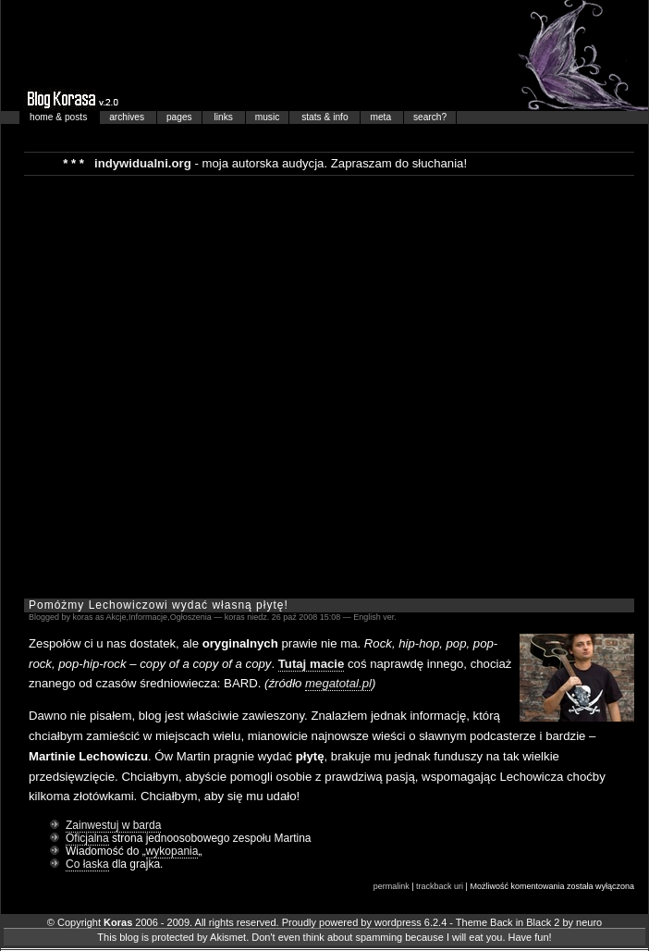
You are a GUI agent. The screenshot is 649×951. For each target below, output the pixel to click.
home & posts (60, 117)
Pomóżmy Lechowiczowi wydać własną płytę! (158, 605)
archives (128, 117)
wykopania (172, 851)
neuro (589, 922)
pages (179, 117)
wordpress (398, 922)
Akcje (116, 617)
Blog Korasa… (324, 55)
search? (430, 117)
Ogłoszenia (191, 617)
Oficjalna (87, 838)
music (267, 117)
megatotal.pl (338, 683)
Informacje (148, 617)
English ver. (375, 617)
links (225, 117)
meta (381, 117)
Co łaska (87, 864)
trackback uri (439, 886)
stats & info (325, 117)
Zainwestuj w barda (113, 825)
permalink (391, 886)
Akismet (228, 937)
